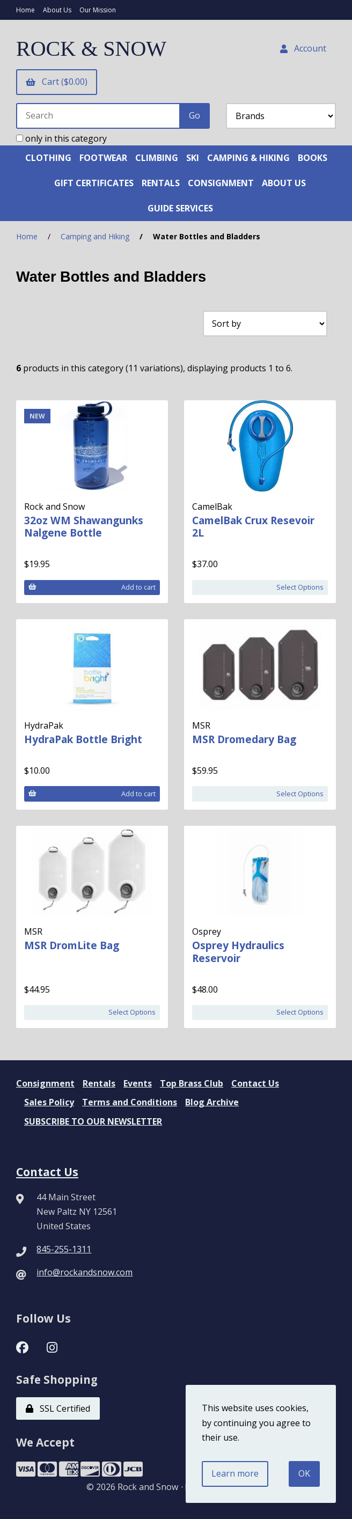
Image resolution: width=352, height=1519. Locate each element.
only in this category (61, 138)
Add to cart (91, 587)
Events (137, 1083)
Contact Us (255, 1083)
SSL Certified (58, 1408)
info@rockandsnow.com (84, 1272)
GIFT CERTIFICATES (94, 183)
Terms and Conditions (129, 1102)
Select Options (300, 587)
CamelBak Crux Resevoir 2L (253, 526)
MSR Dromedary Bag (244, 739)
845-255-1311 (63, 1249)
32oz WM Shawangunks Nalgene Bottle (83, 526)
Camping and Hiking (95, 236)
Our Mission (97, 9)
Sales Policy (49, 1102)
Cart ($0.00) (56, 81)
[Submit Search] (194, 116)
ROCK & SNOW (91, 48)
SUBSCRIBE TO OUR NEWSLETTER (93, 1121)
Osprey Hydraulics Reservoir (238, 951)
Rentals (99, 1083)
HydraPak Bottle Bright (83, 739)
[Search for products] (98, 116)
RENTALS (161, 183)
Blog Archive (212, 1102)
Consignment (45, 1083)
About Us (57, 9)
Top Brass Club (191, 1083)
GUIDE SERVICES (180, 208)
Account (303, 48)
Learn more (235, 1473)
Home (25, 9)
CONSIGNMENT (221, 183)
